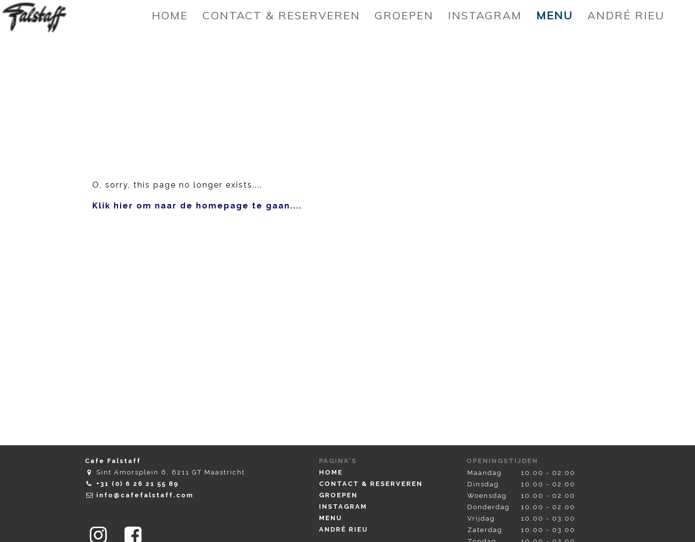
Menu (330, 518)
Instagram (343, 506)
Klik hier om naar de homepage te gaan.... (197, 205)
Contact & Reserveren (371, 483)
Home (331, 472)
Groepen (338, 495)
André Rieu (343, 529)
